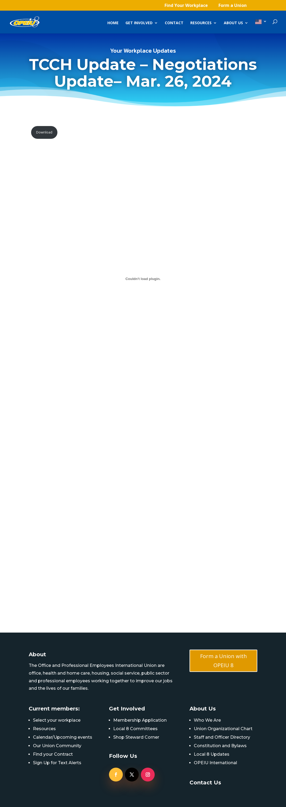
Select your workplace (57, 720)
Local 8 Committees (135, 728)
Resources (201, 23)
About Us (233, 23)
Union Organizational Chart (223, 728)
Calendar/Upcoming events (62, 737)
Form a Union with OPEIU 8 (223, 661)
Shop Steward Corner (136, 737)
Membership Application (140, 720)
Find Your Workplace (186, 5)
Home (113, 23)
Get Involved (139, 23)
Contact (174, 23)
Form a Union (232, 5)
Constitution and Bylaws (220, 745)
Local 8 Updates (211, 754)
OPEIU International (215, 762)
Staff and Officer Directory (222, 737)
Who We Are (207, 720)
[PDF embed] (143, 279)
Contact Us (205, 782)
